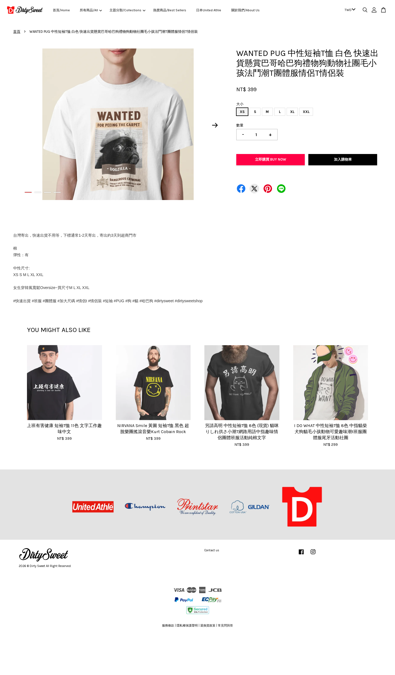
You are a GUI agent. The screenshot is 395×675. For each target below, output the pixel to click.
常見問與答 (225, 625)
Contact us (211, 550)
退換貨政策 (207, 625)
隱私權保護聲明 (187, 625)
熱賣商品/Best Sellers (169, 10)
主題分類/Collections (127, 10)
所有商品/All (91, 10)
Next (215, 125)
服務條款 (168, 625)
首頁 (16, 31)
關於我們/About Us (245, 10)
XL (292, 112)
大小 (239, 104)
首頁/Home (61, 10)
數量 (239, 125)
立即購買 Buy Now (270, 159)
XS (242, 112)
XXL (306, 112)
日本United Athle (208, 10)
